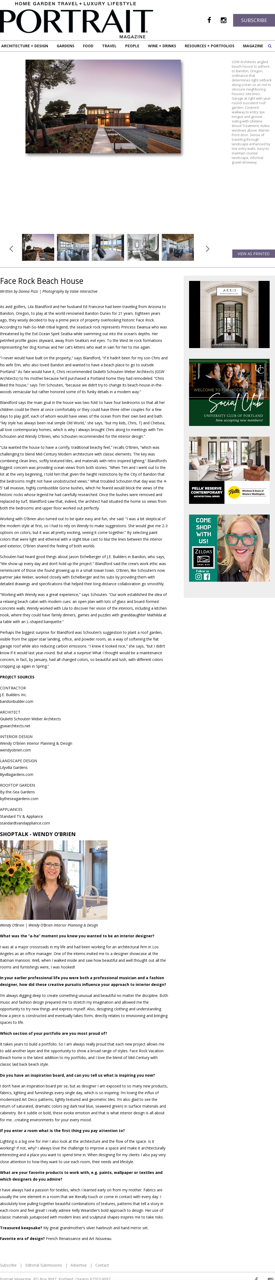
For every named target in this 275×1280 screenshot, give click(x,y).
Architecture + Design (24, 45)
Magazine (253, 45)
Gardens (65, 45)
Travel (109, 45)
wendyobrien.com (15, 750)
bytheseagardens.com (19, 798)
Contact (102, 1265)
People (132, 45)
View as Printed (254, 253)
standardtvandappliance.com (25, 823)
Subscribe (254, 20)
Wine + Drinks (162, 45)
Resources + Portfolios (209, 45)
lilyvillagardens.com (16, 774)
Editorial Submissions (43, 1265)
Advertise (79, 1265)
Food (88, 45)
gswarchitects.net (15, 725)
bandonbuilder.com (16, 701)
